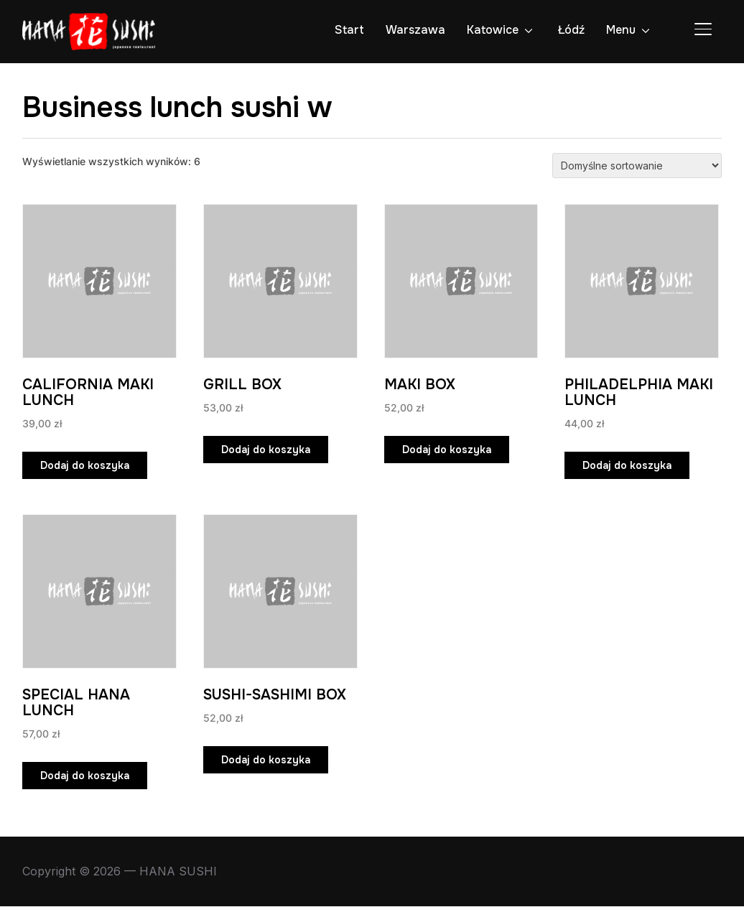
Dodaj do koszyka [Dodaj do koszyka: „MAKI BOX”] (446, 449)
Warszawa (415, 29)
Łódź (571, 29)
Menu (621, 29)
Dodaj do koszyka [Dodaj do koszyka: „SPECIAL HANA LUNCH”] (84, 776)
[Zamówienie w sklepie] (637, 165)
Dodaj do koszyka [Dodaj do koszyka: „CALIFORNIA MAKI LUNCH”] (84, 465)
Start (349, 29)
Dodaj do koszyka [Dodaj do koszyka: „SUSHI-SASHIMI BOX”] (265, 760)
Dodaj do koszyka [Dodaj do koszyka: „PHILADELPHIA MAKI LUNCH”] (626, 465)
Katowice (493, 29)
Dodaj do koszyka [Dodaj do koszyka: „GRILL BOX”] (265, 449)
